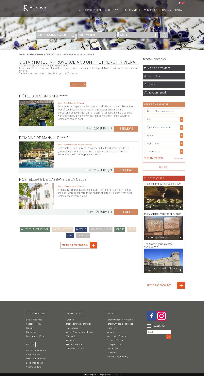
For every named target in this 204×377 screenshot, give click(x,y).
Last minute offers (35, 337)
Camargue (71, 341)
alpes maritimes (62, 229)
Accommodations (90, 10)
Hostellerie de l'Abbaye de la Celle (52, 178)
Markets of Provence (36, 351)
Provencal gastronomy (117, 357)
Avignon (70, 320)
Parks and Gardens (116, 341)
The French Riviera (75, 349)
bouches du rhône (101, 229)
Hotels (150, 85)
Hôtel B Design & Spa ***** (43, 95)
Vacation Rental (33, 324)
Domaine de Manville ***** (43, 136)
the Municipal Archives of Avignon (162, 213)
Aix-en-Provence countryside (80, 333)
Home (21, 54)
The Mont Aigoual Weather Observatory (158, 244)
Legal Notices (105, 375)
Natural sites (112, 349)
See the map (78, 84)
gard (132, 229)
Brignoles (80, 185)
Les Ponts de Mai (34, 363)
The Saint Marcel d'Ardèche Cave (162, 182)
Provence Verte (70, 185)
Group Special (33, 355)
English (183, 3)
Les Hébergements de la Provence (39, 54)
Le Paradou (79, 101)
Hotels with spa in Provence (120, 324)
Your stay (111, 10)
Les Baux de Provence (83, 143)
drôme (120, 229)
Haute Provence (74, 345)
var (71, 235)
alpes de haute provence (35, 229)
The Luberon (72, 328)
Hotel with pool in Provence (120, 320)
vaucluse (83, 235)
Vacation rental (156, 93)
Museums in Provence (117, 337)
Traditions (111, 353)
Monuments (112, 333)
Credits (118, 375)
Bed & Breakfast (34, 320)
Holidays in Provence (36, 359)
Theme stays (128, 10)
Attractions (112, 328)
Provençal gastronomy (155, 10)
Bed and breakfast (158, 68)
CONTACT (179, 10)
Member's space (89, 375)
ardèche (81, 229)
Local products (114, 345)
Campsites (154, 76)
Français (179, 3)
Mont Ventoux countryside (78, 324)
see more (126, 127)
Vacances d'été (33, 367)
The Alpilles (68, 101)
